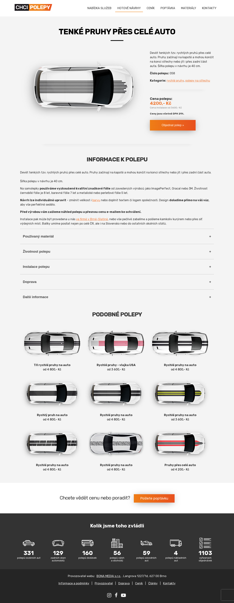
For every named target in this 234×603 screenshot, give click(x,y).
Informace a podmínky (73, 583)
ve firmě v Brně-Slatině (92, 219)
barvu (96, 200)
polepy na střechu (197, 80)
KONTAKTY (209, 8)
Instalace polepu (36, 267)
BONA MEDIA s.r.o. (109, 576)
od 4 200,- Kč (180, 448)
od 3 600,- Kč (116, 348)
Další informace (35, 297)
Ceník (139, 583)
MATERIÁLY (188, 8)
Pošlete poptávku (154, 498)
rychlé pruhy (175, 80)
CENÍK (151, 8)
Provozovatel (104, 583)
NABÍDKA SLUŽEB (99, 8)
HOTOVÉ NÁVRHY (129, 8)
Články (153, 583)
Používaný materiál (38, 236)
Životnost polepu (36, 251)
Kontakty (169, 583)
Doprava (30, 282)
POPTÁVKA (168, 8)
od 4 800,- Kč (52, 348)
